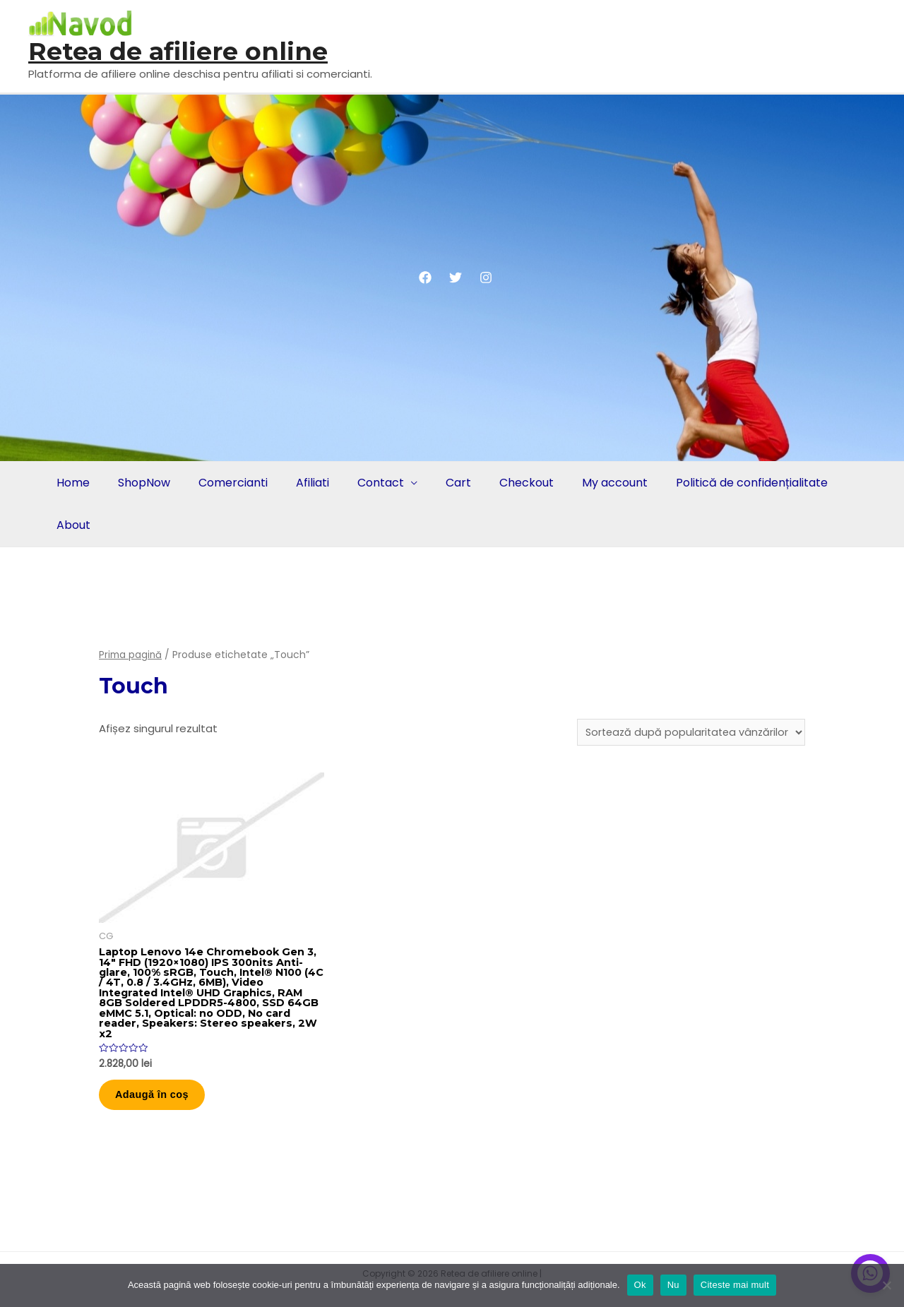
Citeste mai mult (735, 1284)
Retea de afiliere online (178, 51)
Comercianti (226, 483)
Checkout (508, 483)
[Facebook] (425, 277)
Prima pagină (130, 655)
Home (71, 483)
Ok (640, 1284)
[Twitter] (455, 277)
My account (593, 483)
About (72, 525)
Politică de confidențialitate (728, 483)
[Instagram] (486, 277)
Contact (368, 483)
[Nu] (886, 1285)
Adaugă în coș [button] (159, 1103)
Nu (673, 1284)
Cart (443, 483)
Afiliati (302, 483)
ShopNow (140, 483)
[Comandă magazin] (688, 733)
